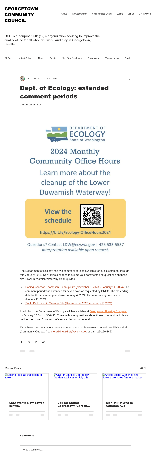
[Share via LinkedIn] (36, 341)
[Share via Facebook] (21, 341)
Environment (93, 58)
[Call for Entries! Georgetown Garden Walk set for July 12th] (75, 385)
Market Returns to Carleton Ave (119, 404)
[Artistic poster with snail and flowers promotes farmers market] (124, 385)
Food (127, 58)
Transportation (112, 58)
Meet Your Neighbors (72, 58)
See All (142, 368)
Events (53, 58)
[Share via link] (43, 341)
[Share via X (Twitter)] (28, 341)
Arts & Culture (25, 58)
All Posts (9, 58)
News (41, 58)
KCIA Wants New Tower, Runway (26, 404)
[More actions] (129, 78)
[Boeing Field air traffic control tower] (26, 385)
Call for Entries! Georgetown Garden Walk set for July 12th (73, 404)
